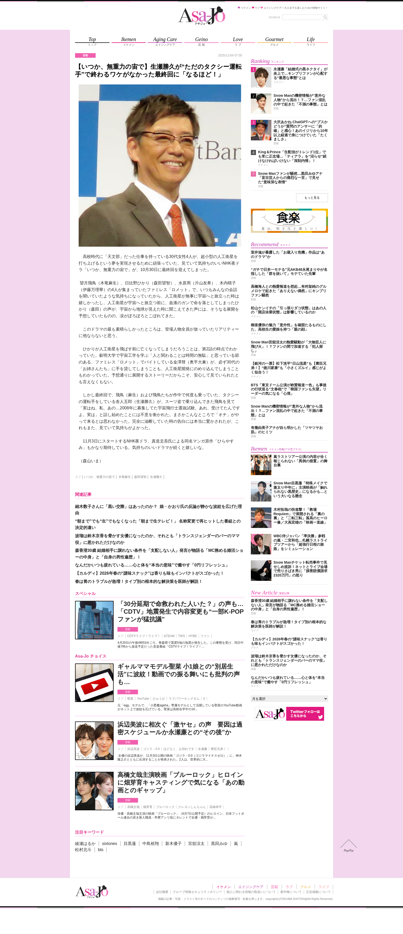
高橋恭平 (215, 807)
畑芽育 (147, 807)
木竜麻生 (124, 477)
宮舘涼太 (196, 843)
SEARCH (274, 17)
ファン (205, 636)
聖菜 (130, 698)
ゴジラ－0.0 (151, 749)
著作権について (291, 892)
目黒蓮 (130, 843)
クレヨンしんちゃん (192, 807)
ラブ (289, 887)
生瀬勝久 (156, 477)
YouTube (143, 698)
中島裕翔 (150, 843)
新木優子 (173, 843)
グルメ (305, 887)
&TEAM (169, 636)
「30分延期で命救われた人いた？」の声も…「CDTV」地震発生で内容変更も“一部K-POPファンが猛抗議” (180, 611)
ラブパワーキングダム (184, 698)
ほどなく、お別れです (178, 749)
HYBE (193, 636)
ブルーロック (165, 807)
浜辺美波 (133, 749)
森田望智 (140, 477)
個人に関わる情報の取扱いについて (251, 892)
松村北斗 (83, 850)
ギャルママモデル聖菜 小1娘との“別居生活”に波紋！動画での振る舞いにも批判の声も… (178, 674)
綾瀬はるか (85, 843)
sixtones (109, 843)
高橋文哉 (133, 807)
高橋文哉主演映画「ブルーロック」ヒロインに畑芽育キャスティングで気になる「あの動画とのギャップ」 (180, 782)
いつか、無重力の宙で (99, 477)
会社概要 (162, 892)
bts (100, 850)
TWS (181, 636)
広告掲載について (318, 892)
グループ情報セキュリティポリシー (197, 892)
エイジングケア (250, 887)
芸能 (127, 629)
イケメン (223, 887)
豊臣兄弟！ (218, 749)
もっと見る (312, 197)
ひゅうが (159, 698)
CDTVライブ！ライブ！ (143, 636)
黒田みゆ (219, 843)
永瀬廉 (202, 749)
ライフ (323, 887)
